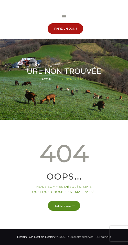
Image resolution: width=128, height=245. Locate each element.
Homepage (62, 205)
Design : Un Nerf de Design (36, 237)
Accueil (48, 79)
